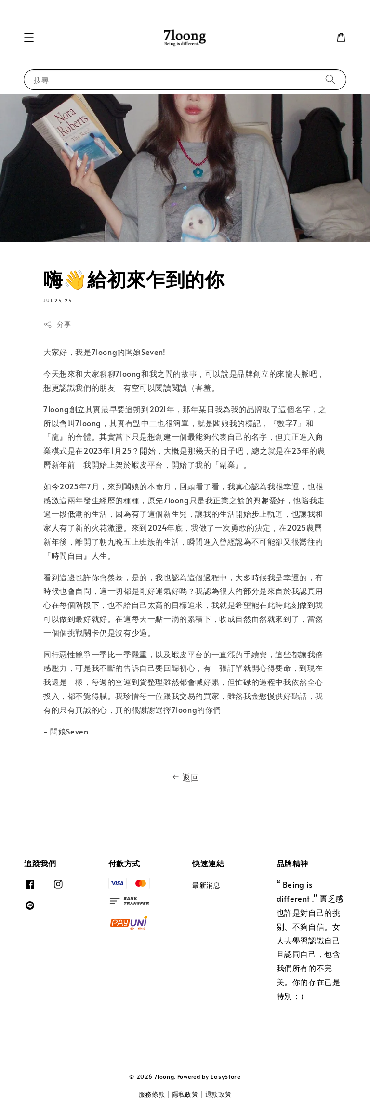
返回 (185, 777)
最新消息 (206, 885)
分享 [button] (57, 323)
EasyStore (225, 1076)
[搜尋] (330, 79)
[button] (29, 37)
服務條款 (152, 1094)
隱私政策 (185, 1094)
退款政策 (218, 1094)
